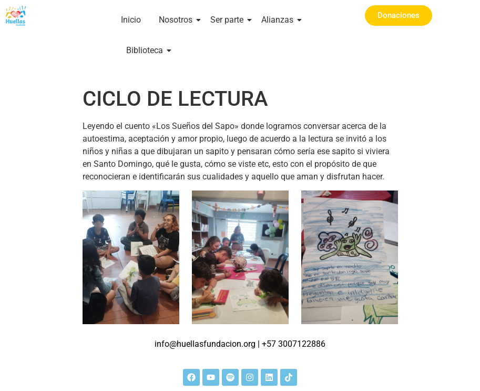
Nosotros (177, 20)
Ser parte (228, 20)
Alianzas (279, 20)
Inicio (131, 20)
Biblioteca (146, 50)
